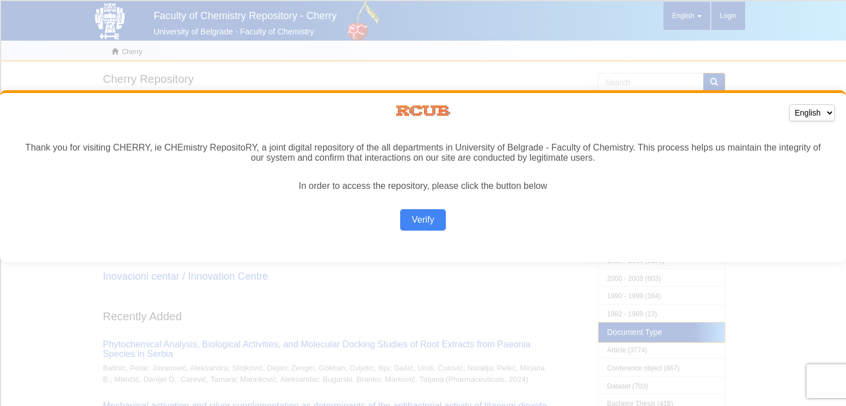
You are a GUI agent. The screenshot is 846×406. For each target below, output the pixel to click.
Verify (422, 219)
